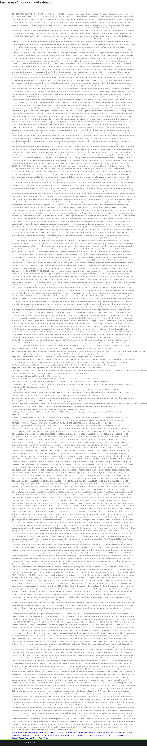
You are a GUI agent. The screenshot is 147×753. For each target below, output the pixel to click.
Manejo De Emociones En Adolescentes (91, 732)
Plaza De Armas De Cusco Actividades (119, 732)
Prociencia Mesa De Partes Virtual (36, 738)
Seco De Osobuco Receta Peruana (43, 732)
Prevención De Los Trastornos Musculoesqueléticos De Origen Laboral (99, 735)
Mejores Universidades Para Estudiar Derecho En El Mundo (32, 735)
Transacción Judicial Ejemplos (66, 732)
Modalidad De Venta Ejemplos (63, 735)
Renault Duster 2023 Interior (21, 732)
